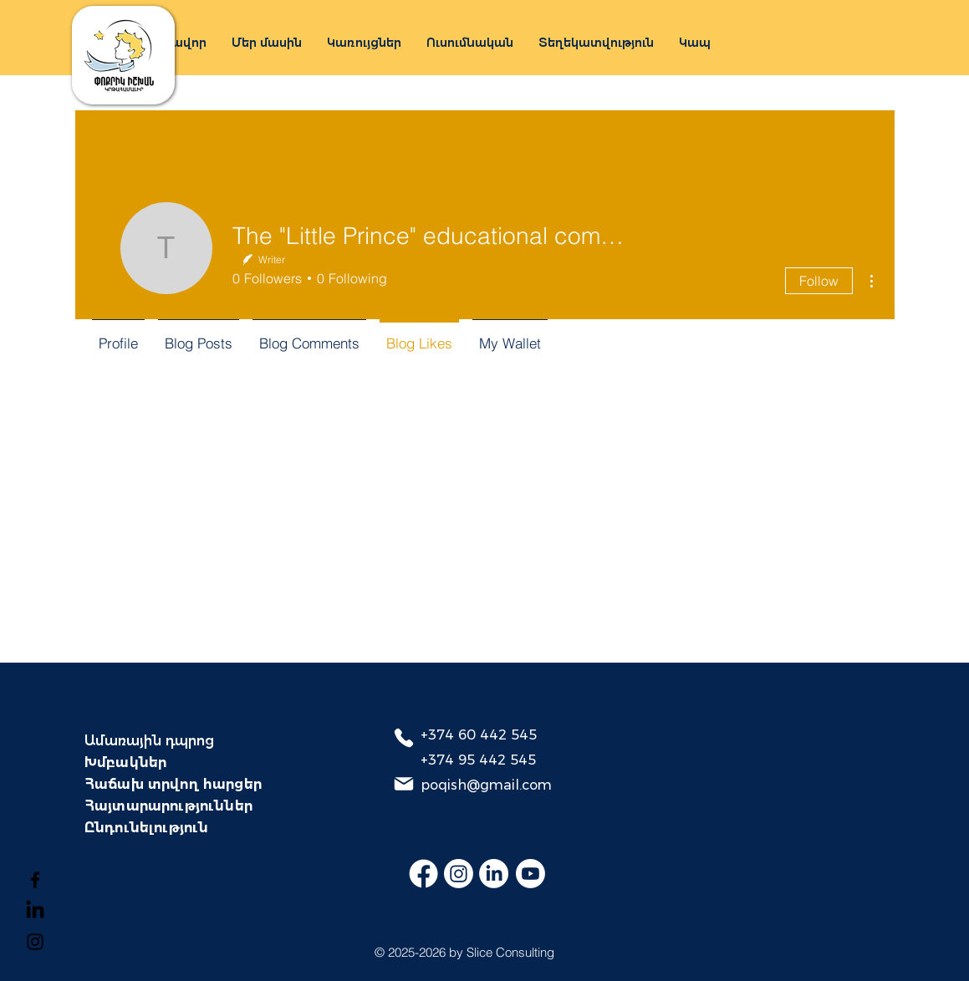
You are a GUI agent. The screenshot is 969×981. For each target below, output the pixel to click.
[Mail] (404, 784)
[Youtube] (530, 873)
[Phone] (404, 738)
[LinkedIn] (493, 873)
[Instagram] (35, 942)
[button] (364, 42)
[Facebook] (35, 880)
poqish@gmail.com (486, 785)
